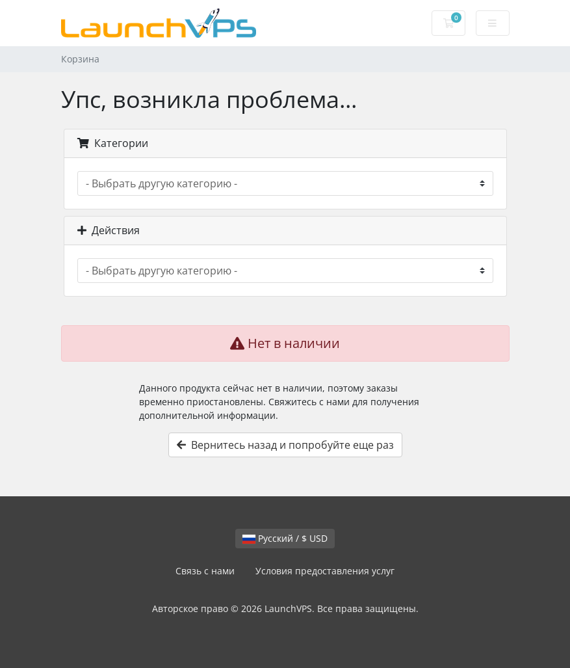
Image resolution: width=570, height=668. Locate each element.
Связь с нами (205, 571)
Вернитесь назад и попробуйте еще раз (285, 445)
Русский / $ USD (285, 538)
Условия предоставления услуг (325, 571)
